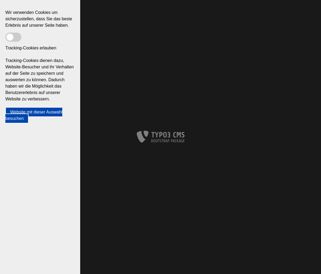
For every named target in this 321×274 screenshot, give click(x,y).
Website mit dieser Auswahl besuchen (33, 115)
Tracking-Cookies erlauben (30, 48)
